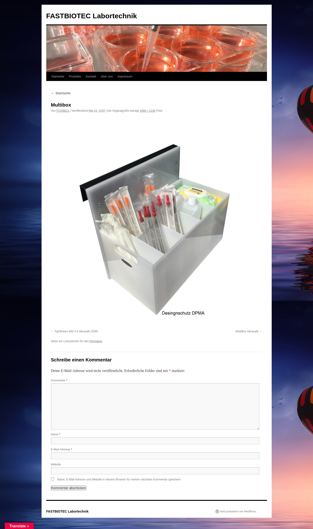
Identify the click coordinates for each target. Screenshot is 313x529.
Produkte (75, 76)
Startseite (57, 76)
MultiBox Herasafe (247, 331)
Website (56, 464)
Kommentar (59, 380)
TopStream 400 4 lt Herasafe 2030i (76, 331)
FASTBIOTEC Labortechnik (91, 16)
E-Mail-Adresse (61, 449)
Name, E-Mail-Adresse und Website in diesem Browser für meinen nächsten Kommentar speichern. (119, 479)
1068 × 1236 (147, 110)
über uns (107, 76)
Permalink (95, 341)
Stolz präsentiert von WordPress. (238, 511)
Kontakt (91, 76)
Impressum (124, 76)
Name (55, 434)
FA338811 (63, 110)
